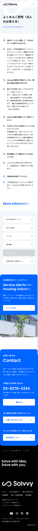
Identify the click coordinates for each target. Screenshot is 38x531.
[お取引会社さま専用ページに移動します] (19, 261)
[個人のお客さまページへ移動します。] (28, 492)
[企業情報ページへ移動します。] (5, 495)
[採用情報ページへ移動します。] (28, 495)
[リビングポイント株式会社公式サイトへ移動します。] (10, 502)
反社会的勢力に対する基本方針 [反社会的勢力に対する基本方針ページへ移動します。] (11, 521)
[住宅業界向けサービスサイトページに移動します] (19, 308)
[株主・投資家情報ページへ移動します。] (17, 495)
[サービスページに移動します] (19, 236)
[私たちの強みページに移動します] (19, 227)
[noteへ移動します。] (22, 513)
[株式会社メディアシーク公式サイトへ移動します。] (10, 500)
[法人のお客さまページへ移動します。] (14, 492)
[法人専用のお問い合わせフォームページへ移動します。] (19, 420)
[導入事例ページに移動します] (19, 244)
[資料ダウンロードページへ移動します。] (19, 437)
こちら (9, 163)
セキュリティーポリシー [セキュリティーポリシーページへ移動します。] (23, 518)
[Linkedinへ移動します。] (27, 513)
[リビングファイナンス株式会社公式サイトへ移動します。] (12, 505)
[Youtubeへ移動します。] (11, 513)
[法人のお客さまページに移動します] (19, 219)
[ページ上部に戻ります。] (34, 451)
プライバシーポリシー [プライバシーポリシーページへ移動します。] (8, 518)
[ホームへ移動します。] (4, 492)
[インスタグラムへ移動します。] (17, 513)
